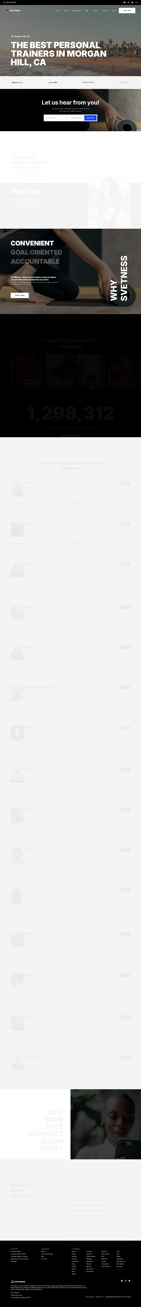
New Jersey (90, 1269)
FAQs (42, 1256)
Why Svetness (76, 10)
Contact (114, 10)
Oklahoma (104, 1259)
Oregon (103, 1261)
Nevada (89, 1266)
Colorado (74, 1259)
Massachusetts (91, 1256)
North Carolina (105, 1254)
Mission (43, 1251)
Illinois (73, 1271)
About (66, 10)
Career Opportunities (47, 1254)
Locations (105, 10)
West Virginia (120, 1264)
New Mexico (90, 1271)
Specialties (14, 1261)
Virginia (118, 1256)
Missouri (89, 1264)
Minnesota (90, 1261)
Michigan (89, 1259)
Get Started (90, 118)
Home (58, 10)
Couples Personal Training (18, 1254)
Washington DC (120, 1261)
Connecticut (75, 1261)
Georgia (74, 1266)
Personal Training (15, 1251)
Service (95, 10)
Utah (117, 1254)
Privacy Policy (90, 1297)
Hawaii (73, 1269)
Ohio (102, 1256)
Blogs (87, 10)
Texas (118, 1251)
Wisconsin (119, 1266)
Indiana (74, 1274)
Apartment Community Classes (20, 1259)
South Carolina (105, 1266)
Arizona (74, 1254)
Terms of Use (99, 1297)
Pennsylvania (105, 1264)
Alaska (73, 1251)
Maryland (89, 1254)
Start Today (127, 10)
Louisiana (89, 1251)
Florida (73, 1264)
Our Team (44, 1259)
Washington (119, 1259)
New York (104, 1251)
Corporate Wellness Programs (19, 1256)
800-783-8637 (11, 2)
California (74, 1256)
